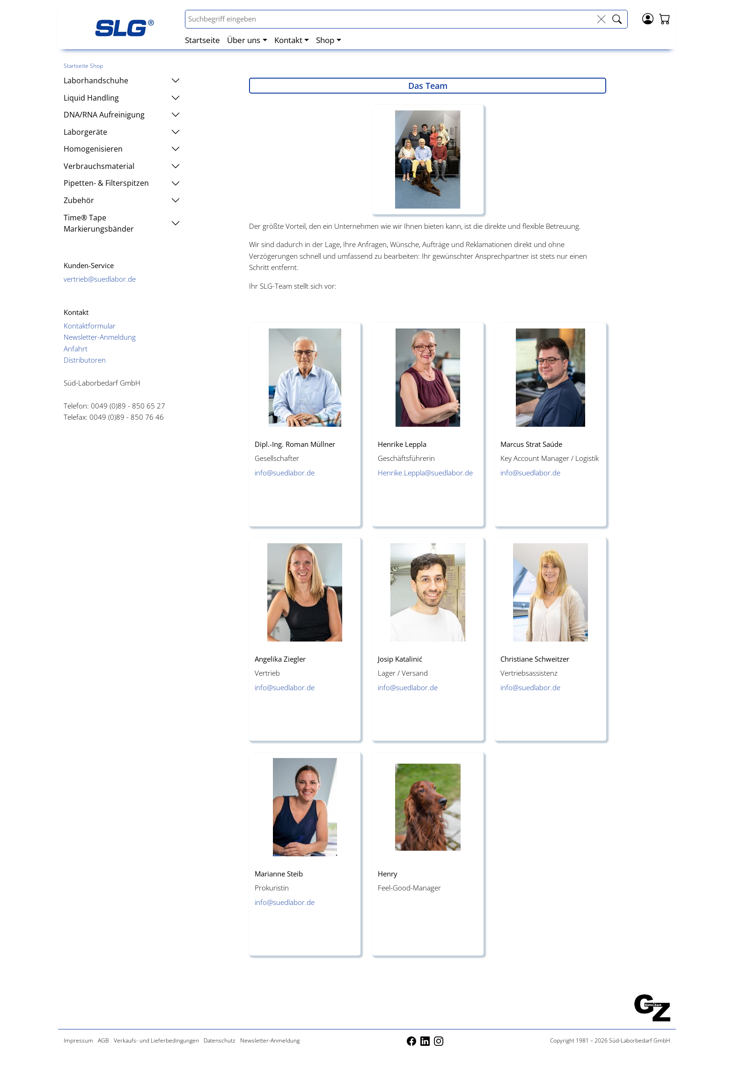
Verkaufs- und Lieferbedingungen (156, 1040)
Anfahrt (76, 348)
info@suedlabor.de (285, 472)
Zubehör (122, 200)
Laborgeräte (122, 132)
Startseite (202, 39)
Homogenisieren (122, 149)
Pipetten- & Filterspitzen (122, 183)
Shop (325, 39)
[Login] (647, 17)
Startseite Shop (83, 66)
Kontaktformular (90, 325)
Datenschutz (219, 1040)
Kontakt (288, 39)
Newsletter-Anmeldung (100, 337)
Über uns (243, 39)
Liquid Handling (122, 98)
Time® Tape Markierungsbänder (122, 223)
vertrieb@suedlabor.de (100, 279)
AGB (103, 1040)
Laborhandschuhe (122, 80)
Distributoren (85, 360)
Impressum (78, 1040)
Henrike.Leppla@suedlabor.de (425, 472)
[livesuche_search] (617, 19)
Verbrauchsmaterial (122, 166)
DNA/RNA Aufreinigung (122, 114)
